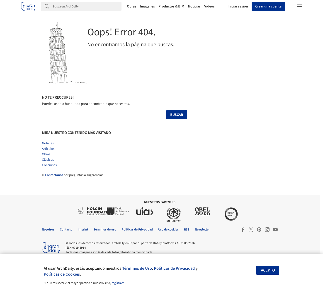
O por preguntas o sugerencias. (73, 175)
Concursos (49, 165)
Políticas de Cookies (62, 274)
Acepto (268, 270)
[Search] (87, 6)
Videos (209, 6)
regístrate (118, 283)
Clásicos (48, 159)
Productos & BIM (171, 6)
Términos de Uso (137, 268)
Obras (131, 6)
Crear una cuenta (268, 6)
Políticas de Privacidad (174, 268)
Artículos (48, 148)
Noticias (194, 6)
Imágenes (147, 6)
